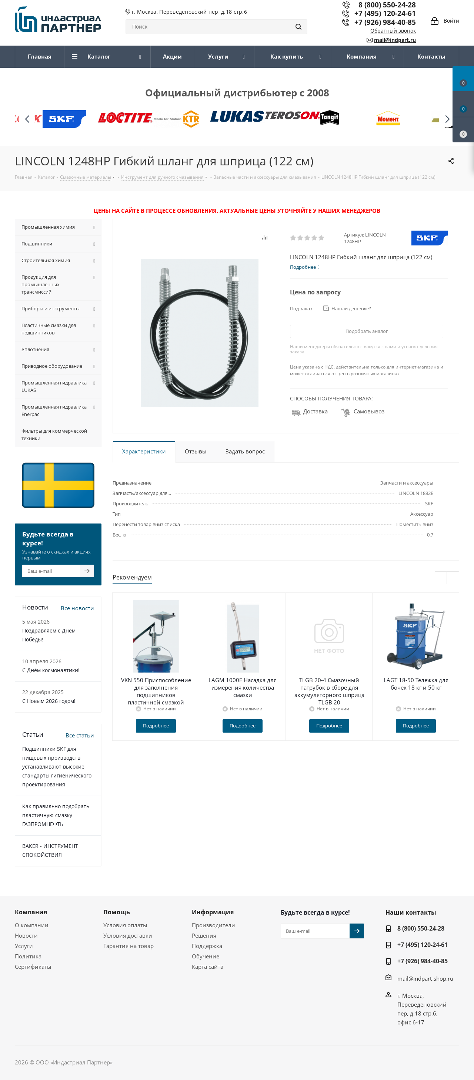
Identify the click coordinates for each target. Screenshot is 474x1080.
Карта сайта (207, 966)
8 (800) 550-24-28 (420, 928)
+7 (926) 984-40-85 (385, 22)
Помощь (116, 912)
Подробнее (156, 725)
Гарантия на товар (128, 945)
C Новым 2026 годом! (49, 700)
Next (453, 578)
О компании (32, 925)
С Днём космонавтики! (51, 670)
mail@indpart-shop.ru (425, 978)
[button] (447, 119)
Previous (441, 578)
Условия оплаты (125, 925)
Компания (31, 912)
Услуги (24, 945)
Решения (204, 935)
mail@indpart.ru (395, 39)
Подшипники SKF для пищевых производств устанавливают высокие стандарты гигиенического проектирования (56, 766)
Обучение (205, 956)
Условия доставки (127, 935)
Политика (28, 956)
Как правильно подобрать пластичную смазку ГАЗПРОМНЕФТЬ (55, 815)
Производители (213, 925)
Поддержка (207, 945)
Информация (213, 912)
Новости (26, 935)
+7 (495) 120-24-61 (385, 13)
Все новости (77, 608)
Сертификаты (33, 966)
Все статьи (80, 735)
